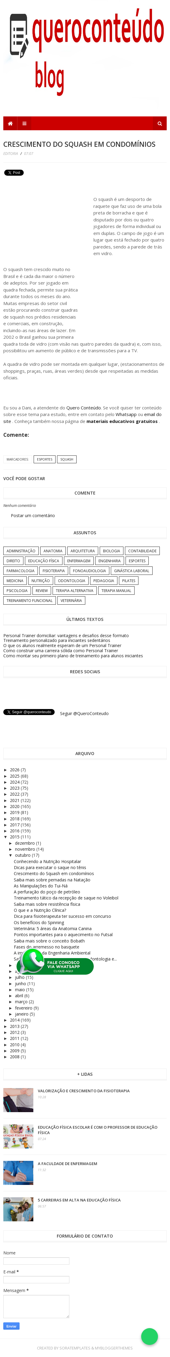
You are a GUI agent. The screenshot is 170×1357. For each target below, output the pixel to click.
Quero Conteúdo (83, 408)
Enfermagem (78, 560)
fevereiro (24, 1008)
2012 (15, 1032)
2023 (15, 788)
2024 (15, 782)
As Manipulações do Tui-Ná (41, 886)
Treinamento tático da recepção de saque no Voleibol (66, 898)
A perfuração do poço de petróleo (47, 892)
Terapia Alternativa (74, 590)
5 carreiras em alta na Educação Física (79, 1200)
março (22, 1001)
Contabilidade (142, 551)
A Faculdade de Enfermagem (67, 1163)
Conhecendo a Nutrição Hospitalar (47, 861)
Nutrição (41, 580)
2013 (15, 1026)
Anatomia (53, 551)
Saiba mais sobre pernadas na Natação (52, 880)
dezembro (25, 843)
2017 (15, 825)
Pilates (128, 580)
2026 (15, 770)
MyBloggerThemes (114, 1348)
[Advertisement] (48, 220)
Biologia (111, 551)
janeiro (22, 1014)
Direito (13, 560)
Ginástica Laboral (131, 570)
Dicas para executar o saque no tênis (50, 867)
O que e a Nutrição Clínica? (40, 910)
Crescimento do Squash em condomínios (54, 873)
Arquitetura (83, 551)
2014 (15, 1020)
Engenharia (110, 560)
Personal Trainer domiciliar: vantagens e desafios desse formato (66, 635)
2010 (15, 1044)
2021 (15, 800)
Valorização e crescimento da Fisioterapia (84, 1090)
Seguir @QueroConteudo (84, 713)
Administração (21, 551)
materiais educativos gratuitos (123, 421)
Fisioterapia (54, 570)
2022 (15, 794)
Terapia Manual (116, 590)
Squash (66, 459)
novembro (25, 849)
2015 (15, 837)
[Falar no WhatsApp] (149, 1336)
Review (42, 590)
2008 (15, 1056)
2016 (15, 831)
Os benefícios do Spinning (39, 922)
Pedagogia (103, 580)
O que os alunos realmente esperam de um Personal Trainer (62, 645)
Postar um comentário (33, 515)
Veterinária (71, 600)
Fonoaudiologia (89, 570)
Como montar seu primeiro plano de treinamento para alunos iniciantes (73, 655)
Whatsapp (126, 414)
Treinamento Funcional (30, 600)
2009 (15, 1050)
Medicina (15, 580)
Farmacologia (21, 570)
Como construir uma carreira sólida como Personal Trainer (60, 650)
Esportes (44, 459)
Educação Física (43, 560)
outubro (23, 855)
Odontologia (71, 580)
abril (19, 995)
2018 (15, 819)
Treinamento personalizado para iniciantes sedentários (56, 640)
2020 (15, 806)
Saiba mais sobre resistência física (47, 904)
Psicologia (17, 590)
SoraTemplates (74, 1348)
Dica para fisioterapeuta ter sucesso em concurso (62, 916)
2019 (15, 812)
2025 (15, 776)
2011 (15, 1038)
